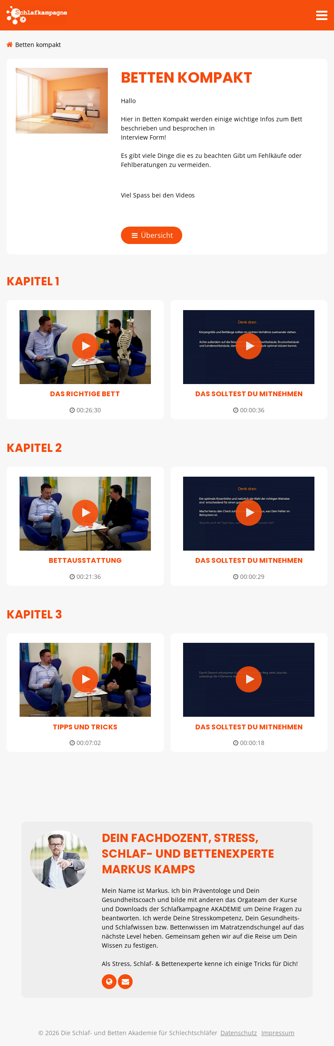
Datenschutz (238, 1033)
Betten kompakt (38, 44)
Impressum (277, 1033)
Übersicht (153, 235)
